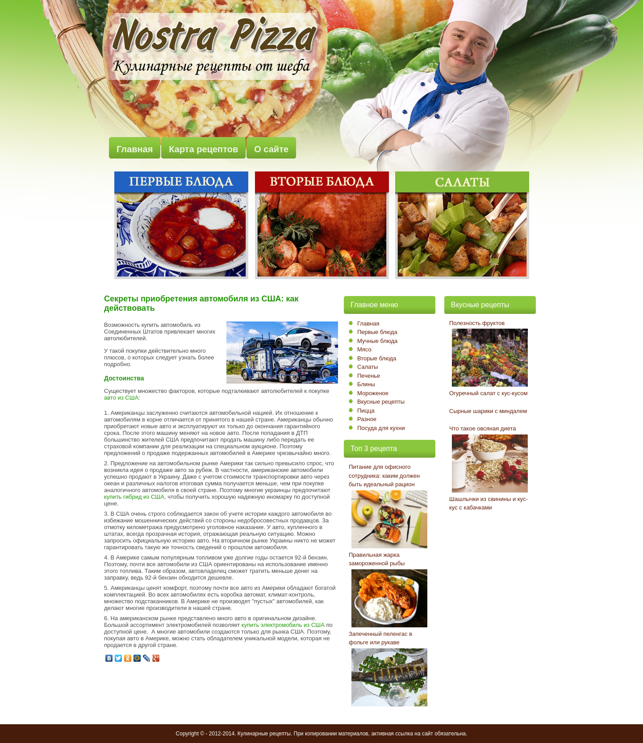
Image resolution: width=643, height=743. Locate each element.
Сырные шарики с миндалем (488, 411)
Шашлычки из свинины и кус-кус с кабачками (488, 503)
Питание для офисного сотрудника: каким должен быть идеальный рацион (384, 475)
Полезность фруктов (477, 323)
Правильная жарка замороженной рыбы (377, 559)
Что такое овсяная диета (482, 428)
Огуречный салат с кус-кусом (488, 393)
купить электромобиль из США (283, 625)
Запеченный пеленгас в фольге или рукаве (380, 638)
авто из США (121, 397)
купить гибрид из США (134, 496)
